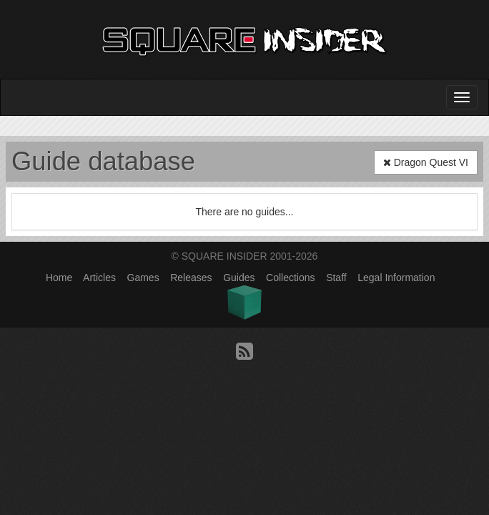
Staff (336, 277)
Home (59, 277)
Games (143, 277)
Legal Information (396, 277)
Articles (99, 277)
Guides (239, 277)
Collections (290, 277)
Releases (191, 277)
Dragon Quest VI (425, 162)
